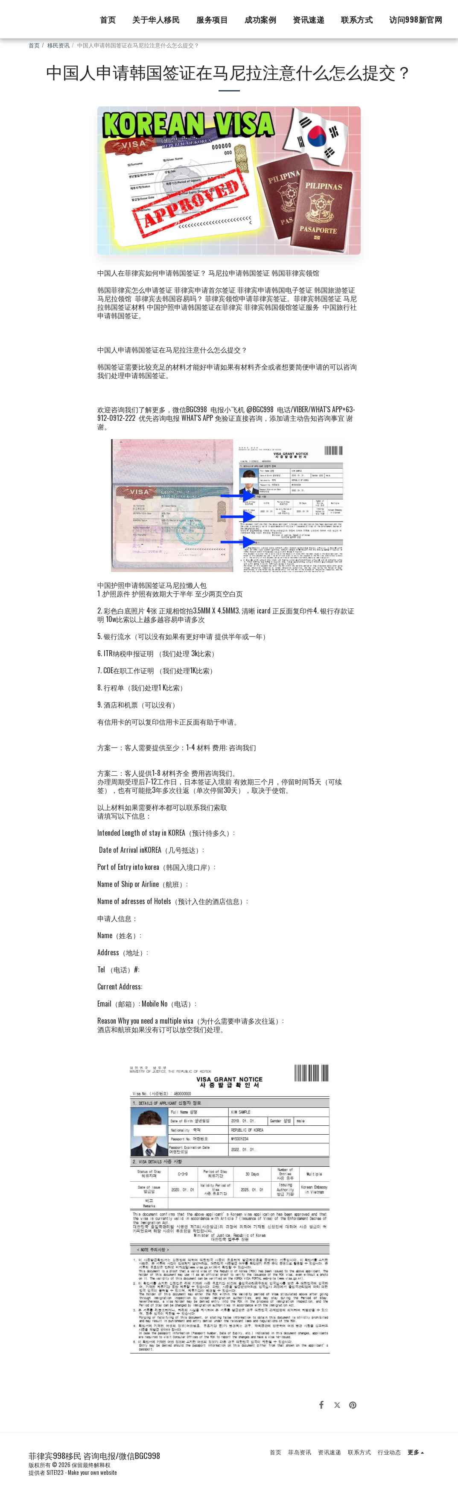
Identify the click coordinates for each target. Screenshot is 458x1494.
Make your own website (92, 1472)
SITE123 (55, 1472)
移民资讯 (58, 45)
